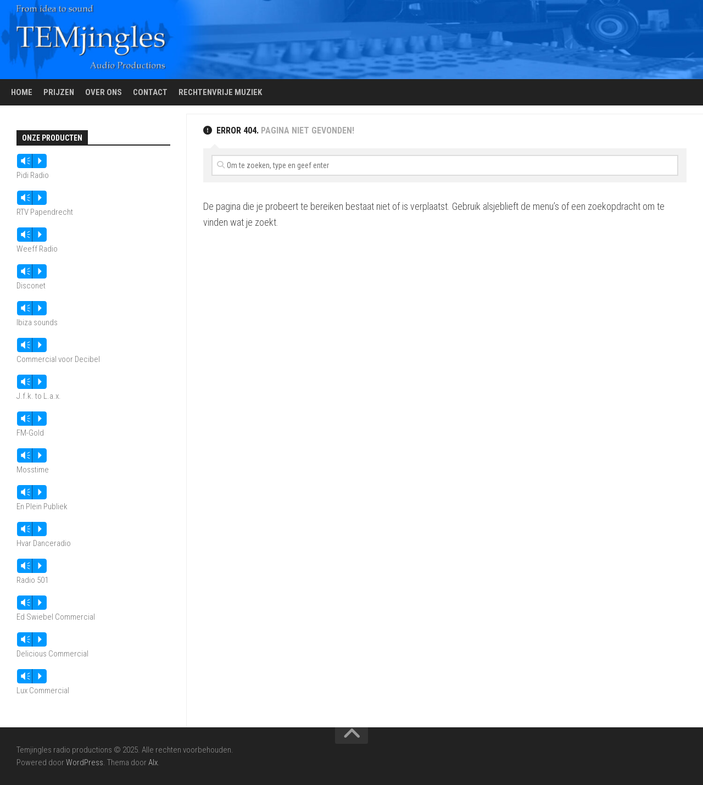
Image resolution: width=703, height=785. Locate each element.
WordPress (84, 762)
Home (21, 92)
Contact (150, 92)
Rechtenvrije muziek (220, 92)
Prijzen (58, 92)
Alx (153, 762)
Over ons (103, 92)
